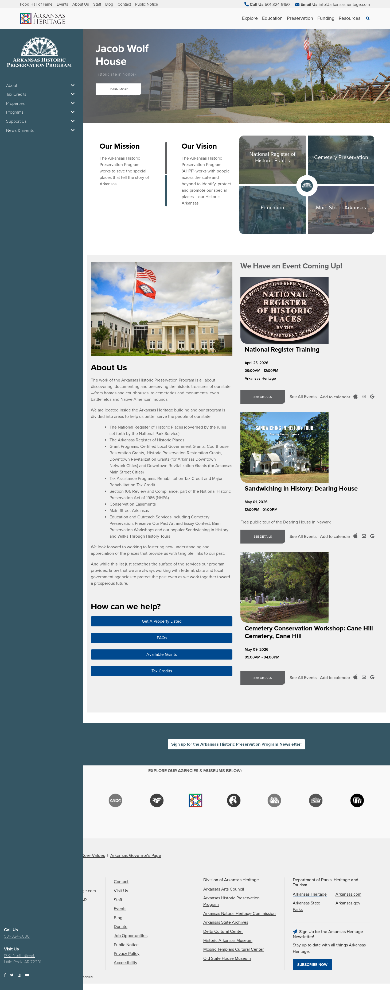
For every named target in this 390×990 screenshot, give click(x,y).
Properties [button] (41, 103)
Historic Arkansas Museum (227, 940)
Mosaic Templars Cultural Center (233, 949)
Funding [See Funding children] (325, 18)
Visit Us (121, 890)
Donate (120, 926)
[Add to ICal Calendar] (355, 397)
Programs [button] (41, 112)
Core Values (93, 855)
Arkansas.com (348, 894)
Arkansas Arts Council (223, 889)
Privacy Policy (126, 953)
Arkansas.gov (348, 903)
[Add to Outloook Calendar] (364, 396)
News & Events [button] (41, 130)
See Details (263, 397)
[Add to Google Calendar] (372, 396)
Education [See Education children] (272, 18)
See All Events (303, 396)
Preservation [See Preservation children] (300, 18)
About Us (80, 4)
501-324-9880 (17, 936)
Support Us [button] (41, 121)
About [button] (41, 85)
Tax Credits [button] (41, 94)
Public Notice (146, 4)
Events (62, 4)
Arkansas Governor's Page (135, 855)
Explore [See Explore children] (250, 18)
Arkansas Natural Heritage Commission (239, 913)
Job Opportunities (130, 935)
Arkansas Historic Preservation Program (231, 901)
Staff (97, 4)
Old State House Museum (227, 958)
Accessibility (125, 962)
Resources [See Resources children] (349, 18)
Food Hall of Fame (36, 4)
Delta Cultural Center (223, 931)
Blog (109, 4)
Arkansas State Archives (225, 922)
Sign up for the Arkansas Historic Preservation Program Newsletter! (236, 744)
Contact (124, 4)
